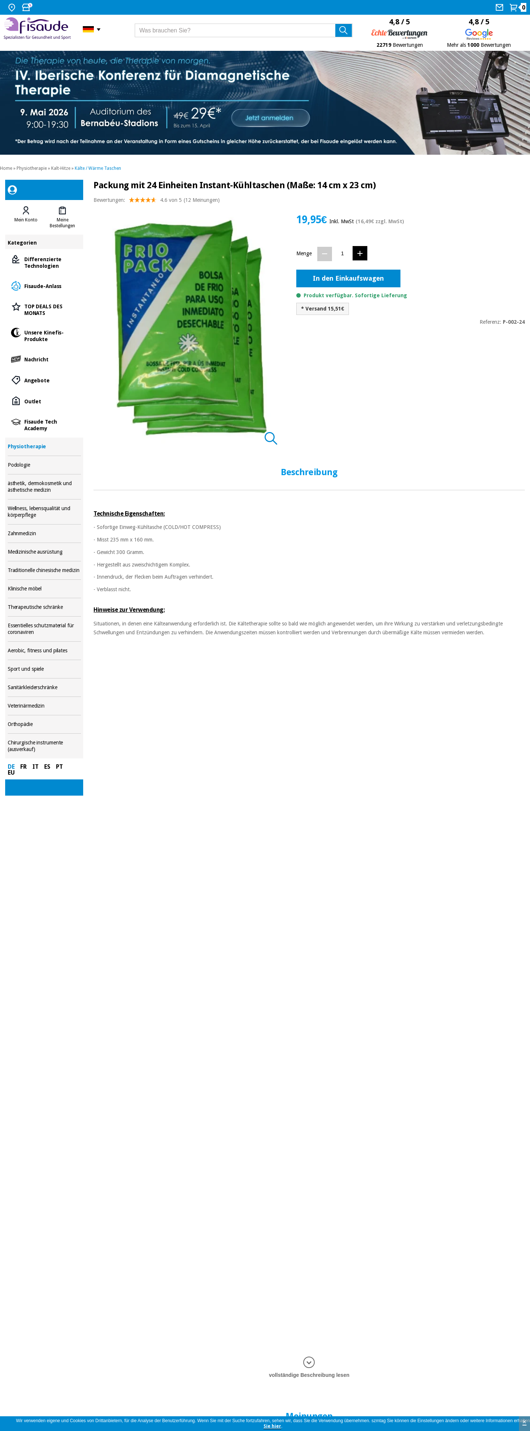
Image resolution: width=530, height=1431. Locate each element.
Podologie (44, 465)
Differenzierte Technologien (44, 262)
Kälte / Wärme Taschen (98, 168)
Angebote (44, 379)
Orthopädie (44, 724)
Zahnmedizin (44, 534)
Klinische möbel (44, 589)
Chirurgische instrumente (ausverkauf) (44, 746)
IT (35, 766)
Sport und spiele (44, 669)
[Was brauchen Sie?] (244, 30)
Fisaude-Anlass (44, 285)
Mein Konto (26, 219)
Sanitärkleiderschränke (44, 687)
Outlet (44, 400)
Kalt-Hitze (60, 168)
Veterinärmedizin (44, 706)
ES (47, 766)
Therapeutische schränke (44, 607)
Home (6, 168)
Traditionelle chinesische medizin (44, 570)
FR (23, 766)
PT (59, 766)
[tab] (26, 217)
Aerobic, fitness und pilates (44, 651)
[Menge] (342, 253)
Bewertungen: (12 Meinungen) (156, 201)
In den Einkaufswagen (348, 278)
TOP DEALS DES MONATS (44, 309)
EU (11, 772)
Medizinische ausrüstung (44, 552)
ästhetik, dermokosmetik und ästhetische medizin (44, 486)
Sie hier (272, 1426)
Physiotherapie (32, 168)
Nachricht (44, 358)
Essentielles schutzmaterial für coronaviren (44, 629)
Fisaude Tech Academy (44, 424)
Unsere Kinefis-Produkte (44, 335)
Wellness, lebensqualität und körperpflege (44, 511)
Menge (304, 253)
